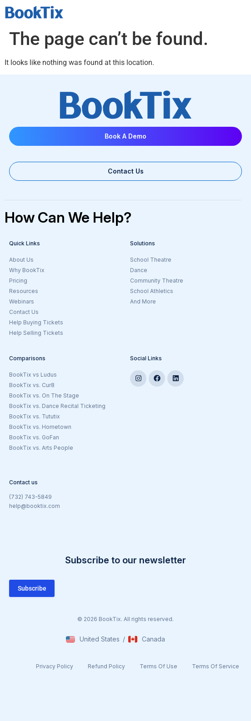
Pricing (18, 280)
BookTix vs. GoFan (34, 437)
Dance (138, 270)
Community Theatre (156, 280)
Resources (23, 291)
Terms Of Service (215, 666)
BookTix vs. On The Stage (44, 395)
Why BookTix (27, 270)
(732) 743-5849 (30, 496)
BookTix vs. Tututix (34, 416)
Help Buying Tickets (36, 322)
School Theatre (150, 259)
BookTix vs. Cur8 (32, 385)
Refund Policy (106, 666)
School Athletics (151, 291)
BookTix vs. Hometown (40, 426)
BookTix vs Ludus (33, 374)
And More (185, 302)
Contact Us (24, 311)
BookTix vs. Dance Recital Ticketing (57, 406)
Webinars (21, 301)
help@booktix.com (34, 505)
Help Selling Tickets (36, 332)
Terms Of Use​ (158, 666)
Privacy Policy (54, 666)
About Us (21, 259)
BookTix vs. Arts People (41, 447)
